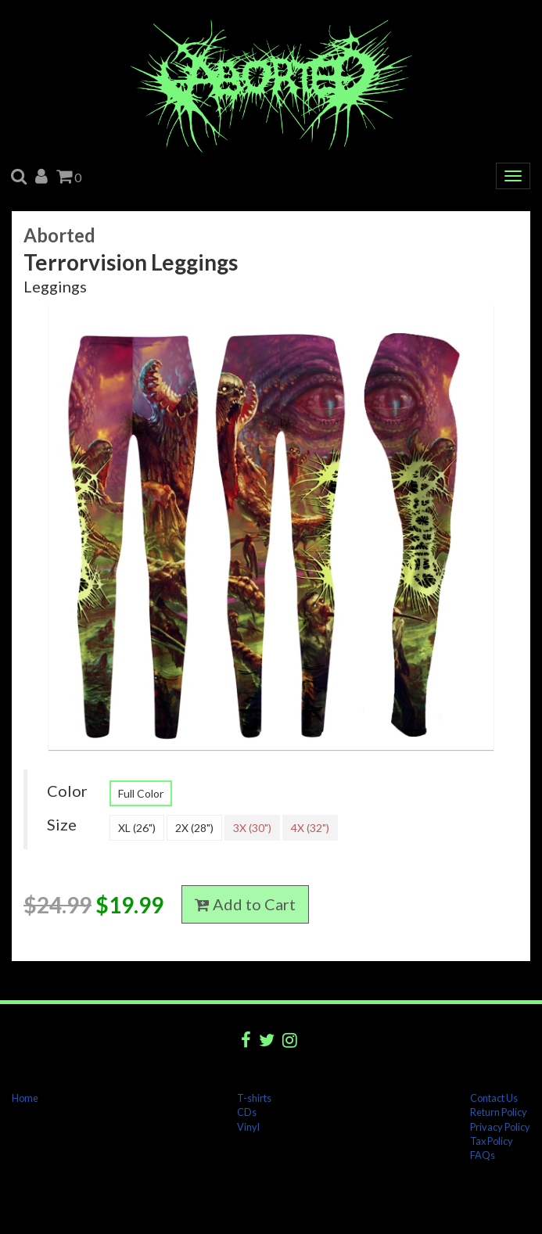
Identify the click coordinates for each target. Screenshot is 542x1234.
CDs (247, 1112)
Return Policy (498, 1112)
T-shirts (254, 1098)
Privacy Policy (500, 1127)
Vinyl (248, 1127)
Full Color (140, 793)
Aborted (59, 235)
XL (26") (137, 827)
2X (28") (194, 827)
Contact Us (494, 1098)
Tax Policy (491, 1141)
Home (25, 1098)
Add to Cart (245, 904)
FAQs (482, 1155)
